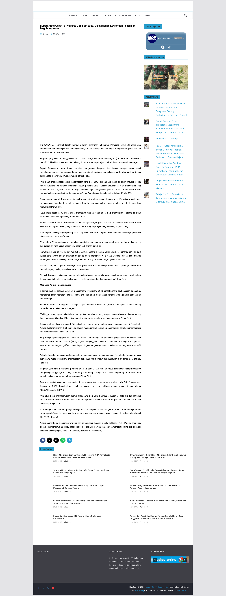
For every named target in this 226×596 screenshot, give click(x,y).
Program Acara (123, 15)
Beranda (73, 15)
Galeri (148, 15)
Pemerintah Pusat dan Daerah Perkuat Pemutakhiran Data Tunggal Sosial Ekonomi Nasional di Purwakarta (156, 517)
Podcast (107, 15)
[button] (42, 440)
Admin (66, 461)
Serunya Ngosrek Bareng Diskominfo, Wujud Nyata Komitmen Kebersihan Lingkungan (81, 471)
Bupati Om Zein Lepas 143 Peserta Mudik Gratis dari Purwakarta (77, 517)
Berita (95, 15)
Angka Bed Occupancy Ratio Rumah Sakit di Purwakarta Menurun (169, 184)
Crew (137, 15)
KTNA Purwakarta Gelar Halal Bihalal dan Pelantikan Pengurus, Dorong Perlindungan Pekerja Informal (158, 456)
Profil (84, 15)
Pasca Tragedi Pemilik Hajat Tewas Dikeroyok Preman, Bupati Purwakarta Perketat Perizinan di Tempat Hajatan (157, 471)
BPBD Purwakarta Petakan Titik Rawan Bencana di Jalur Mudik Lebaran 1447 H (158, 501)
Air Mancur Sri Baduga (167, 138)
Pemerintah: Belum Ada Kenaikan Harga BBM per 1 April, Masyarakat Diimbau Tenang (79, 486)
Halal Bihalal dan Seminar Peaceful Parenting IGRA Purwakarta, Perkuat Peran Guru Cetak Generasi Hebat (81, 456)
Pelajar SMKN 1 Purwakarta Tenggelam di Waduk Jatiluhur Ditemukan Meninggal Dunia (171, 198)
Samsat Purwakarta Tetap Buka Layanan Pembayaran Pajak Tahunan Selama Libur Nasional (80, 501)
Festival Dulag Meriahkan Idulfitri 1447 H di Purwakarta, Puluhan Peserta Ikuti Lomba (155, 486)
